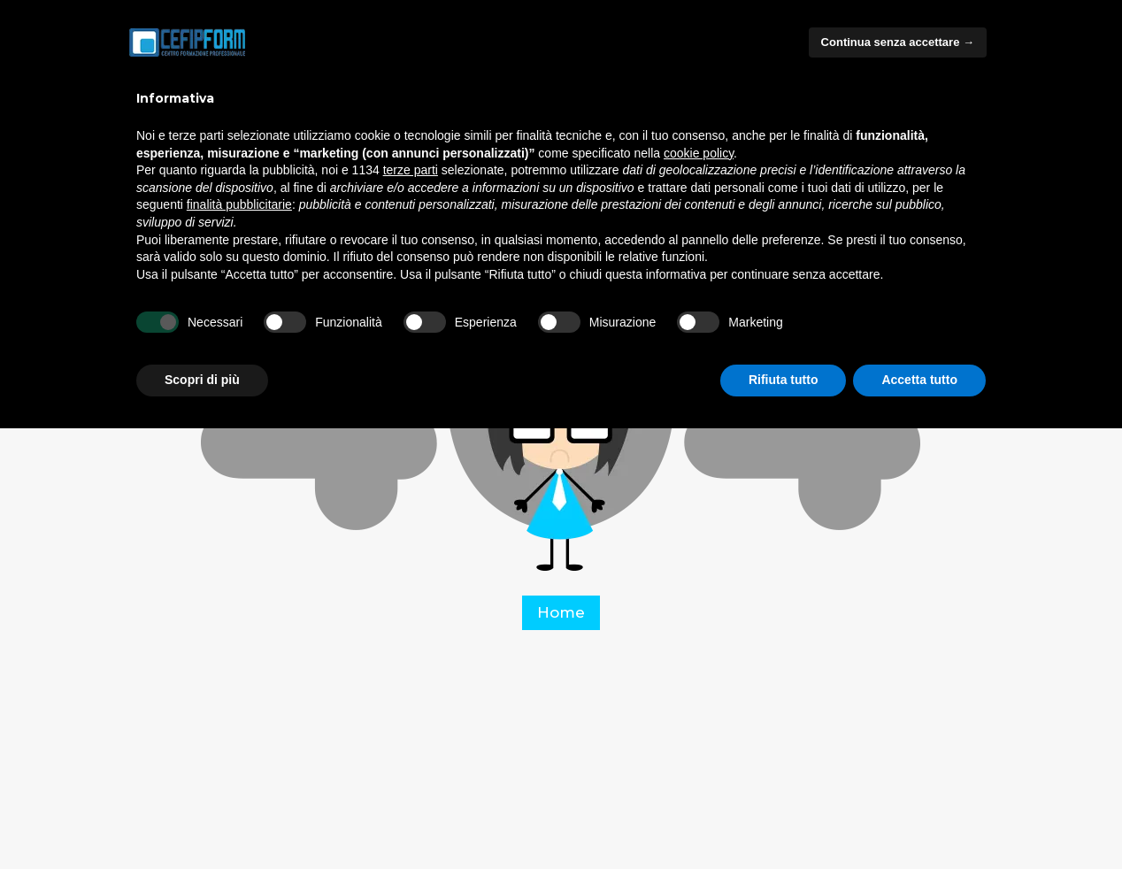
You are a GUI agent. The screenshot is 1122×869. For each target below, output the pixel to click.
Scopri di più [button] (202, 380)
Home (561, 612)
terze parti (410, 170)
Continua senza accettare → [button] (897, 42)
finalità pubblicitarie (239, 204)
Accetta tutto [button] (919, 380)
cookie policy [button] (699, 153)
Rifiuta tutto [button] (783, 380)
